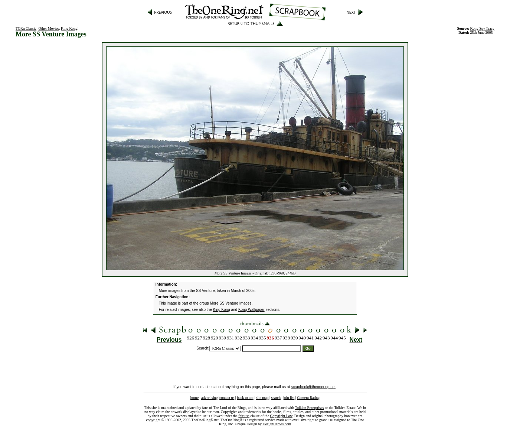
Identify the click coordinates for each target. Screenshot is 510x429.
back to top (245, 398)
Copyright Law (281, 416)
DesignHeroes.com (277, 424)
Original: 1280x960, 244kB (275, 273)
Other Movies (48, 28)
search (276, 398)
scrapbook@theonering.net (313, 387)
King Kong (69, 28)
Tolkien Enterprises (309, 408)
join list (288, 398)
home (194, 398)
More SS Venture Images (231, 303)
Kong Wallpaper (251, 310)
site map (262, 398)
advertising (209, 398)
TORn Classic (26, 28)
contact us (226, 398)
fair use (243, 416)
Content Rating (308, 398)
